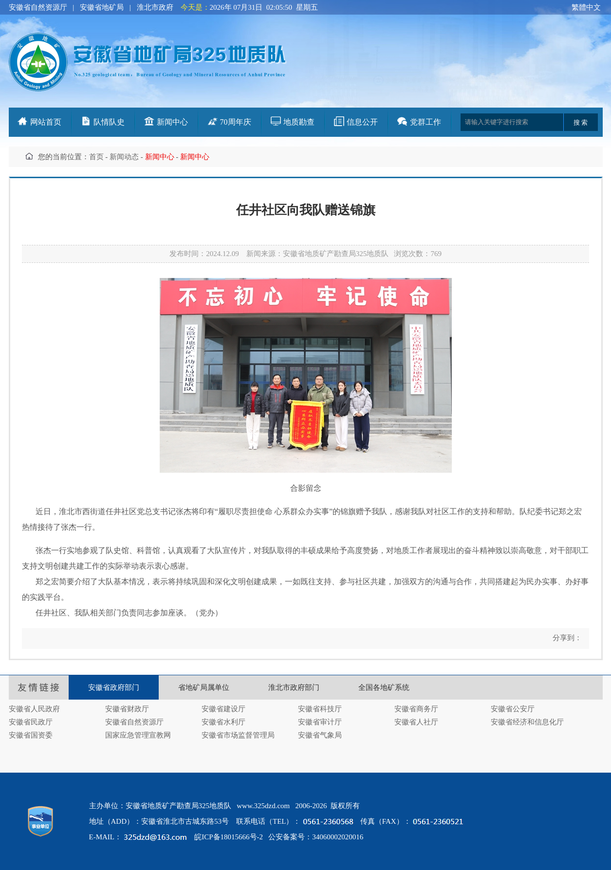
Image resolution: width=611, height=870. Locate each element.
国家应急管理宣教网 (138, 735)
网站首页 (45, 122)
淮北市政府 (155, 7)
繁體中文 (586, 7)
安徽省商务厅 (416, 709)
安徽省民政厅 (31, 722)
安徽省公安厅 (513, 709)
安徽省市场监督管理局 (238, 735)
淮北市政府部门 (293, 687)
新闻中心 (172, 122)
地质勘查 (299, 122)
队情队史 (109, 122)
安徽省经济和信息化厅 (527, 722)
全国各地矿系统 (383, 687)
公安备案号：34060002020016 (315, 837)
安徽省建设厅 (223, 709)
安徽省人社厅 (416, 722)
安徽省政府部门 (113, 687)
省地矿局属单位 (203, 687)
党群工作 (425, 122)
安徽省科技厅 (320, 709)
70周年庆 (235, 122)
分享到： (566, 638)
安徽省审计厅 (320, 722)
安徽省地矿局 (102, 7)
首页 (96, 157)
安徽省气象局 (320, 735)
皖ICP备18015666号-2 (228, 837)
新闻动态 (124, 157)
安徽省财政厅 (127, 709)
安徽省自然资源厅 (38, 7)
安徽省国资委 (31, 735)
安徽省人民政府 (34, 709)
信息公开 (362, 122)
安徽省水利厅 (223, 722)
